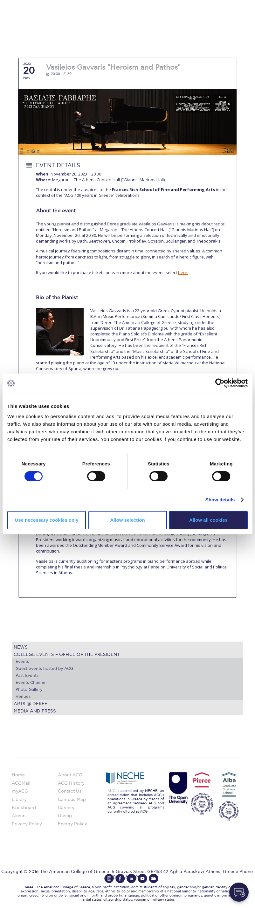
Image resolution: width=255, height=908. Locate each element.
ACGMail (21, 783)
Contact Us (69, 791)
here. (183, 272)
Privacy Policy (27, 824)
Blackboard (24, 807)
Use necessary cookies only (46, 520)
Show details (220, 499)
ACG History (71, 783)
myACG (20, 791)
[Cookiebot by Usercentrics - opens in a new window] (220, 383)
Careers (66, 807)
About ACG (70, 775)
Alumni (19, 815)
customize (228, 4)
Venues (23, 696)
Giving (65, 815)
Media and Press (35, 711)
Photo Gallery (29, 689)
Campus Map (72, 799)
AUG (111, 791)
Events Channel (31, 682)
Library (19, 799)
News (21, 647)
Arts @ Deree (30, 703)
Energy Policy (72, 824)
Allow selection (127, 520)
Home (18, 775)
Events (22, 661)
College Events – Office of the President (67, 654)
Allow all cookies (208, 520)
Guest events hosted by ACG (44, 668)
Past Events (27, 675)
